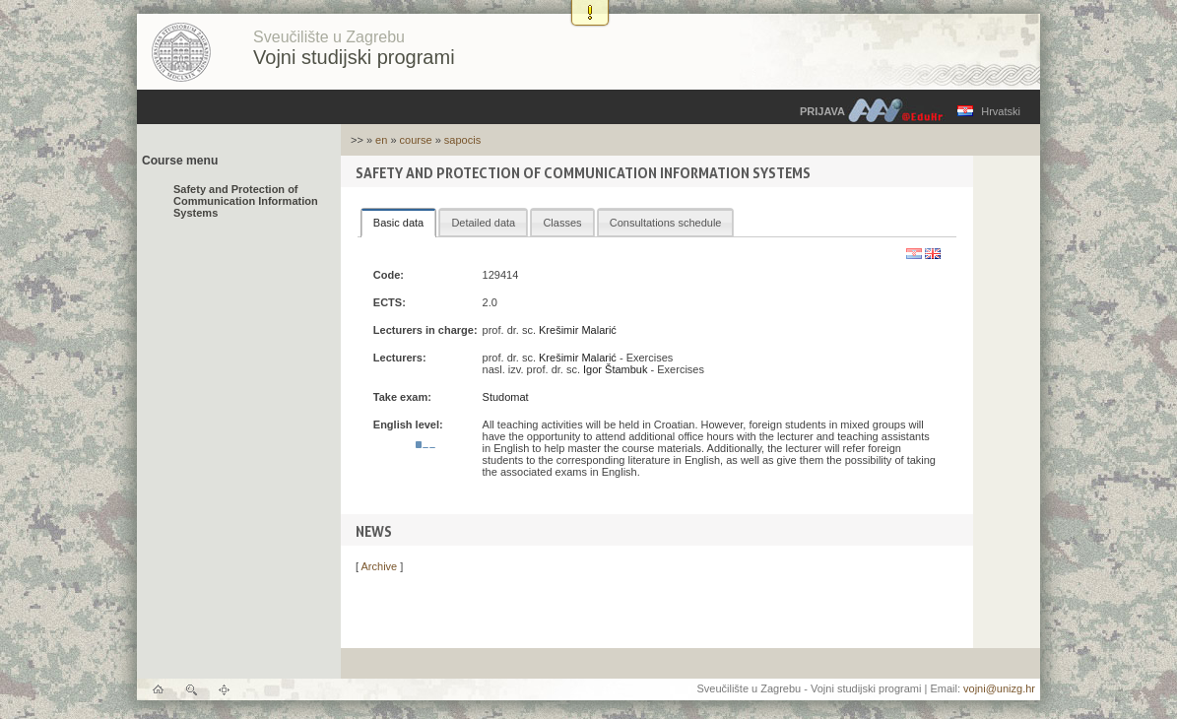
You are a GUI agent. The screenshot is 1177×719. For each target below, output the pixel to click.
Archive (379, 566)
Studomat (506, 397)
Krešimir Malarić (578, 330)
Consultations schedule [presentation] (666, 223)
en (381, 140)
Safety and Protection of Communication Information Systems (245, 201)
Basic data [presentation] (398, 223)
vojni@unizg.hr (999, 688)
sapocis (462, 140)
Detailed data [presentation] (483, 223)
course (416, 140)
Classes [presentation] (562, 223)
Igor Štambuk (615, 369)
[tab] (398, 222)
